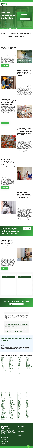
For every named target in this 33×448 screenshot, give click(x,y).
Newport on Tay (28, 364)
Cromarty (10, 363)
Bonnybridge (3, 395)
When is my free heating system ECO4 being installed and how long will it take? (16, 329)
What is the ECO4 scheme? (10, 312)
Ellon (10, 394)
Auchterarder (3, 369)
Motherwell (27, 358)
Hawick (10, 417)
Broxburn (2, 403)
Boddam (2, 394)
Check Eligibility (5, 65)
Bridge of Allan (3, 398)
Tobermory (27, 406)
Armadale (2, 368)
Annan (2, 365)
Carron (2, 411)
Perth (26, 375)
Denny (4, 28)
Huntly (10, 419)
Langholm (18, 389)
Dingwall (10, 371)
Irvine (18, 366)
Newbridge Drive (28, 362)
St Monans (27, 394)
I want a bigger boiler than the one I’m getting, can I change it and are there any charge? (16, 325)
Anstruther (2, 366)
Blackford (2, 389)
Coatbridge (2, 416)
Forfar (10, 398)
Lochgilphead (19, 404)
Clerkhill (2, 414)
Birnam (2, 386)
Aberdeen (2, 357)
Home (2, 28)
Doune (10, 374)
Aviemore (2, 371)
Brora (2, 402)
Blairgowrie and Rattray (4, 392)
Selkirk (26, 392)
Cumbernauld (11, 365)
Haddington (11, 414)
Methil (18, 415)
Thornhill (27, 403)
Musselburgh (27, 359)
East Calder (11, 388)
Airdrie (2, 359)
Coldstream (3, 419)
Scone (26, 391)
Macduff (18, 408)
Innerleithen (19, 357)
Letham (18, 395)
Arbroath (2, 367)
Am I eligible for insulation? (10, 321)
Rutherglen (27, 388)
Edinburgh (10, 391)
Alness (2, 363)
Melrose (18, 413)
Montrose (27, 357)
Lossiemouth (19, 407)
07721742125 (29, 1)
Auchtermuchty (3, 370)
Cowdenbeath (11, 360)
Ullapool (27, 411)
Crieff (10, 362)
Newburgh (27, 363)
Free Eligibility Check (25, 18)
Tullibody (27, 409)
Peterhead (27, 376)
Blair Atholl (2, 391)
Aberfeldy (2, 358)
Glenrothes (10, 406)
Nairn (26, 361)
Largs (18, 391)
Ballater (2, 374)
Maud (18, 411)
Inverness (18, 364)
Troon (26, 408)
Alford (2, 361)
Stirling (26, 396)
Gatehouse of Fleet (12, 404)
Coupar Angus (11, 359)
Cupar (10, 366)
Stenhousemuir (28, 395)
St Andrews (27, 393)
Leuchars (18, 396)
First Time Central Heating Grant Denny (11, 28)
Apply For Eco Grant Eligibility (16, 304)
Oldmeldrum (27, 371)
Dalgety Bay (11, 368)
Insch (18, 358)
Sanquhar (27, 390)
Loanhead (18, 402)
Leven (18, 397)
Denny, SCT (3, 443)
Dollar (10, 372)
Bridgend (2, 401)
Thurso (27, 404)
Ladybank (18, 387)
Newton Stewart (28, 365)
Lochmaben (19, 405)
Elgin (10, 393)
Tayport (27, 402)
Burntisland (2, 406)
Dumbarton (11, 376)
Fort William (11, 400)
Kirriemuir (18, 386)
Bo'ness (2, 393)
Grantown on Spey (12, 410)
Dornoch (10, 373)
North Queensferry (28, 369)
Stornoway (27, 399)
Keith (18, 369)
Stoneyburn (27, 398)
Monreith (18, 419)
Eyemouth (10, 395)
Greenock (10, 412)
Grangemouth (11, 409)
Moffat (18, 417)
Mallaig (18, 409)
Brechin (2, 397)
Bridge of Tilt (3, 400)
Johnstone (19, 368)
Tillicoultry (27, 405)
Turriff (26, 410)
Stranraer (27, 400)
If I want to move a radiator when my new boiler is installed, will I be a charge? (16, 327)
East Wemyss (11, 390)
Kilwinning (18, 376)
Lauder (18, 392)
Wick (26, 414)
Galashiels (10, 403)
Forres (10, 399)
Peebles (27, 373)
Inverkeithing (19, 362)
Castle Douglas (3, 412)
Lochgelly (18, 403)
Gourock (10, 407)
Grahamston (11, 408)
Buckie (2, 405)
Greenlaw (10, 411)
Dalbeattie (10, 367)
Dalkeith (10, 369)
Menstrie (18, 414)
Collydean (10, 357)
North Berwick (28, 367)
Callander (2, 407)
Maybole (18, 412)
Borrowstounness (3, 396)
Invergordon (19, 361)
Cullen (10, 364)
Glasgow (10, 405)
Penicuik (27, 374)
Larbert (18, 390)
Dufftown (10, 375)
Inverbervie (19, 360)
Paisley (27, 372)
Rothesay (27, 387)
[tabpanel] (16, 348)
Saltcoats (27, 389)
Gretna (10, 413)
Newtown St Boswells (29, 366)
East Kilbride (11, 389)
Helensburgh (11, 418)
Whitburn (27, 413)
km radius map (8, 285)
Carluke (2, 409)
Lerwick (18, 394)
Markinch (18, 410)
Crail (10, 361)
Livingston (18, 401)
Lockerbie (18, 406)
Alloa (2, 362)
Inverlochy (18, 363)
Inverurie (18, 365)
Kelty (18, 372)
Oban (26, 370)
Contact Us (4, 268)
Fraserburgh (11, 402)
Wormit (27, 417)
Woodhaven (27, 416)
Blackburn (2, 387)
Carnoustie (2, 410)
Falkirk (10, 396)
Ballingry (2, 376)
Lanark (18, 388)
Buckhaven (2, 404)
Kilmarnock (19, 375)
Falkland (10, 397)
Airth (2, 360)
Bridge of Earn (3, 399)
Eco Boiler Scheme (20, 432)
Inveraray (18, 359)
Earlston (10, 387)
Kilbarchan (18, 374)
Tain (26, 401)
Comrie (10, 358)
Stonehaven (27, 397)
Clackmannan (3, 413)
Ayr (1, 372)
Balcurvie (2, 373)
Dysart (10, 386)
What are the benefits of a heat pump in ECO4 (13, 331)
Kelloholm (18, 370)
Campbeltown (3, 408)
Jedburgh (18, 367)
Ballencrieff (3, 375)
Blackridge (2, 390)
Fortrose (10, 401)
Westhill (27, 412)
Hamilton (10, 416)
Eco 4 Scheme (19, 428)
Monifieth (18, 418)
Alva (1, 364)
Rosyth (27, 386)
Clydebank (2, 415)
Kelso (18, 371)
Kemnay (18, 373)
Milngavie (18, 416)
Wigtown (27, 415)
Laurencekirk (19, 393)
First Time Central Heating (21, 431)
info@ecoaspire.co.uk (5, 441)
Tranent (27, 407)
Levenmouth (19, 398)
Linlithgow (18, 399)
